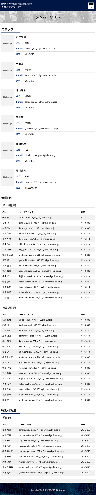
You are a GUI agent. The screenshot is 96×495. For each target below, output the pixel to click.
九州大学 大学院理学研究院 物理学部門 (16, 6)
